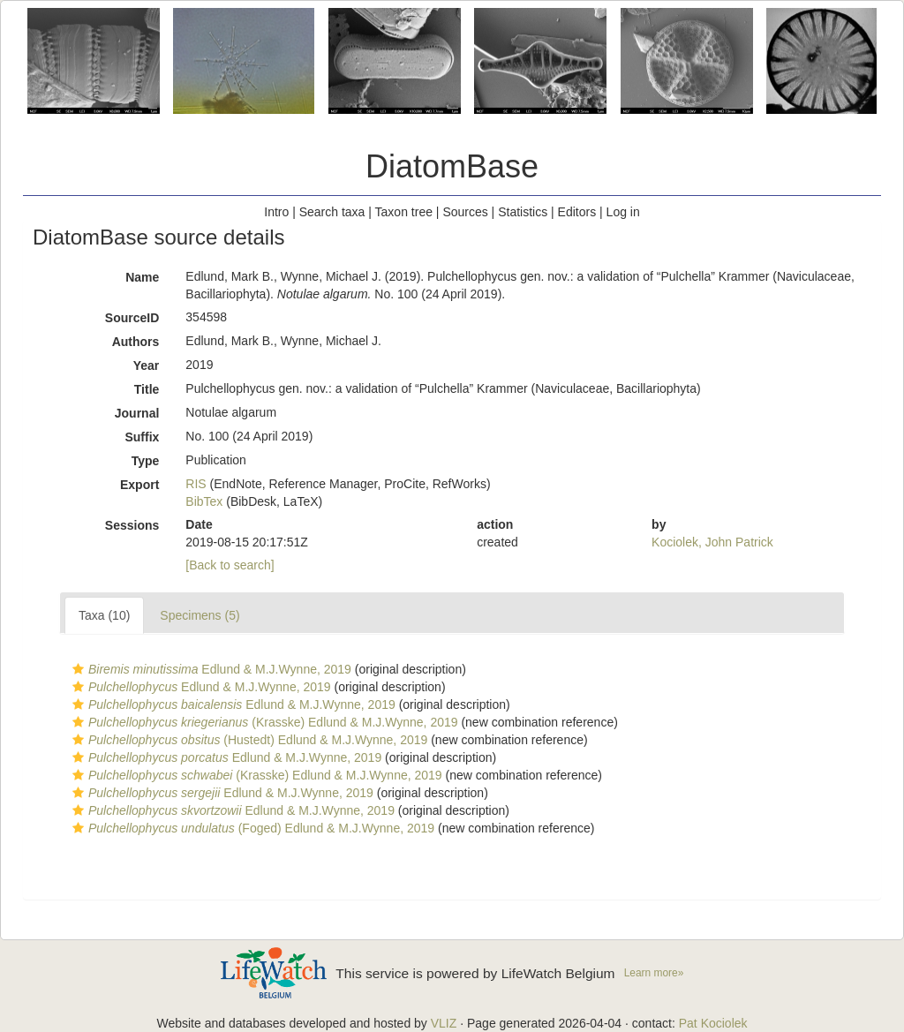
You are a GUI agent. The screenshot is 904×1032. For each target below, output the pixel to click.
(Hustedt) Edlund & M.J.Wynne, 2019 (247, 740)
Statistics (522, 212)
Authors (136, 342)
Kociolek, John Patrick (712, 542)
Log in (623, 212)
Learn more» (654, 973)
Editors (577, 212)
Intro (276, 212)
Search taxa (332, 212)
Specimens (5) (199, 615)
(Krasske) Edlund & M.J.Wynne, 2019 (263, 722)
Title (147, 389)
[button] (78, 669)
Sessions (132, 525)
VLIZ (444, 1023)
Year (146, 365)
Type (146, 461)
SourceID (132, 318)
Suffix (141, 437)
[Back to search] (229, 565)
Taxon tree (404, 212)
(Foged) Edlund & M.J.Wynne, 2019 (251, 828)
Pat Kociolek (713, 1023)
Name (142, 277)
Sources (464, 212)
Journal (137, 413)
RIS (195, 484)
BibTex (203, 501)
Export (139, 485)
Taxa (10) (104, 615)
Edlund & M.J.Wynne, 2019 (209, 669)
